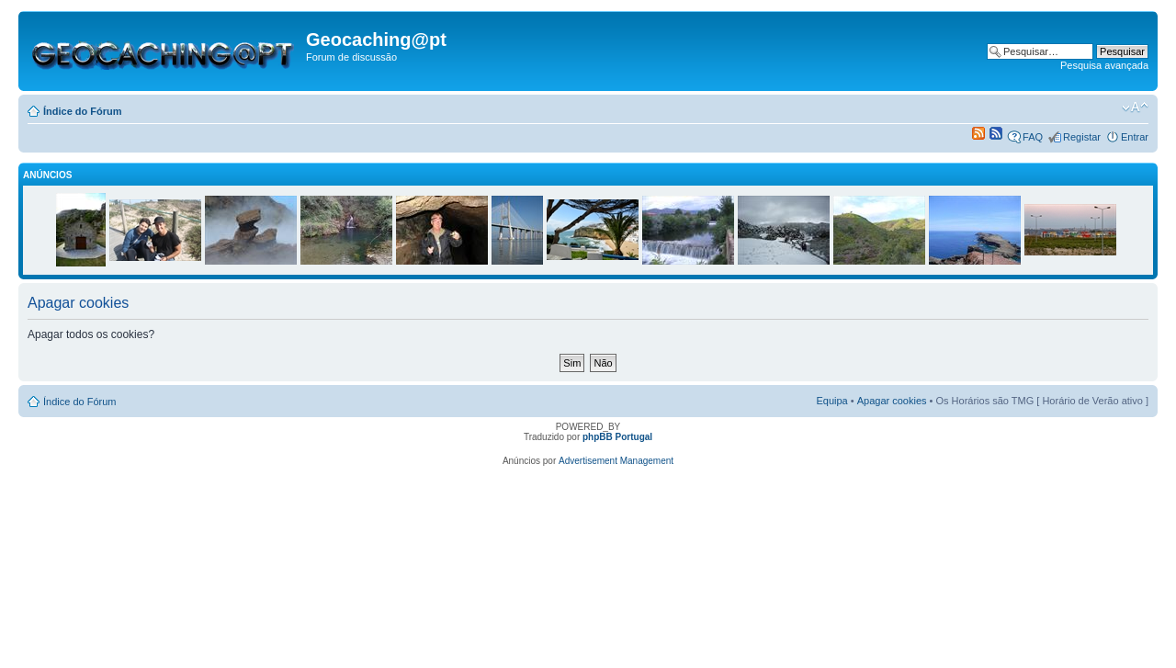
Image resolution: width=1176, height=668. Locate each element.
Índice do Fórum (82, 111)
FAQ (1033, 136)
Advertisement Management (616, 461)
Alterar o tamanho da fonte (1135, 107)
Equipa (831, 400)
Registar (1082, 136)
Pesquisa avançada (1104, 65)
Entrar (1134, 136)
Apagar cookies (892, 400)
